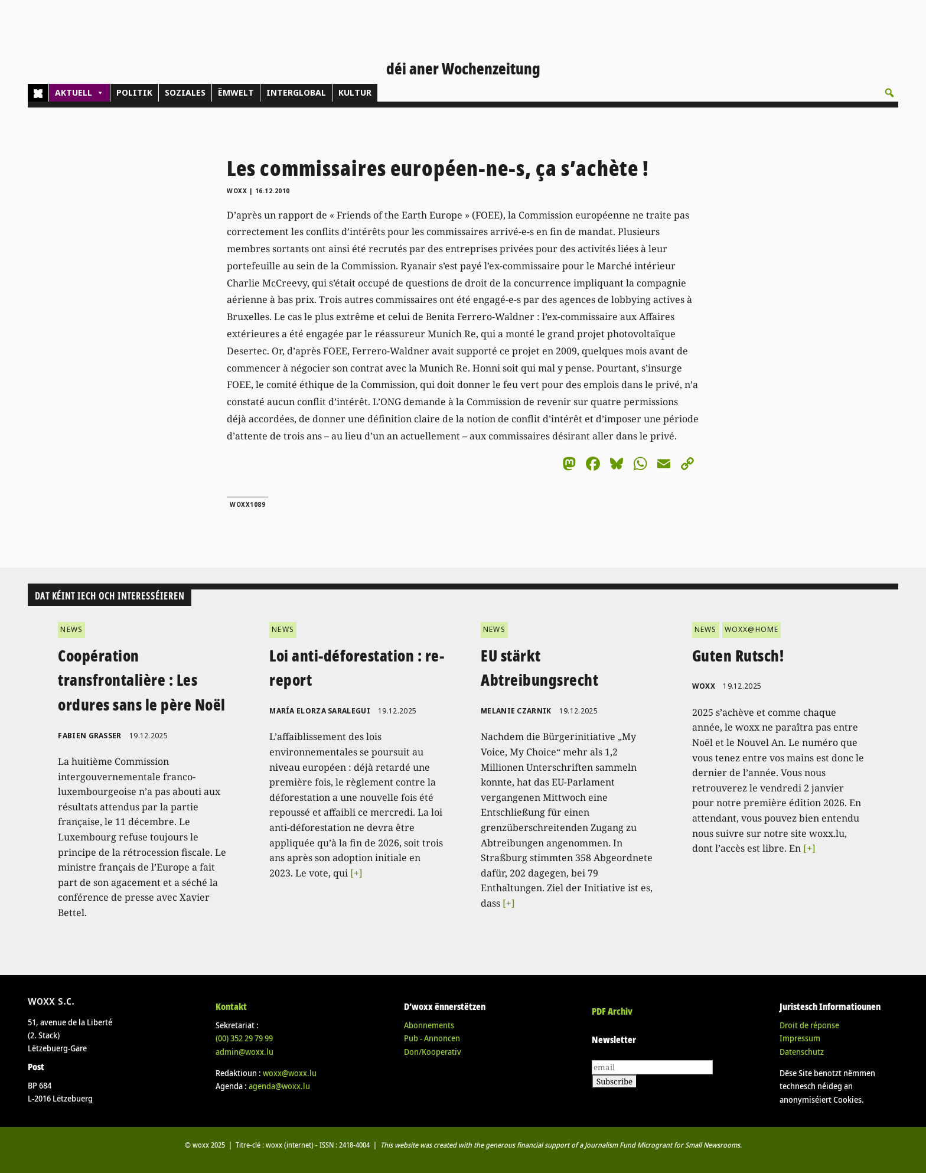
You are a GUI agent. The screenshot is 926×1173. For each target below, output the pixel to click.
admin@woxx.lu (244, 1051)
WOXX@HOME (752, 629)
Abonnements (429, 1025)
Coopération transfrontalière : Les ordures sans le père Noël (142, 680)
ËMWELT (236, 92)
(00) (244, 1038)
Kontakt (231, 1006)
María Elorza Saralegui (319, 711)
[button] (889, 93)
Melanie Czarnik (516, 711)
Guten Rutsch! (738, 655)
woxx (238, 191)
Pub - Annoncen (432, 1038)
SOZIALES (185, 92)
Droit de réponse (809, 1025)
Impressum (800, 1038)
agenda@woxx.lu (279, 1085)
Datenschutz (802, 1051)
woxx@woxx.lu (290, 1072)
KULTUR (354, 92)
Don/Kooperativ (432, 1051)
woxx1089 (247, 504)
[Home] (38, 93)
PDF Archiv (612, 1011)
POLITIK (134, 92)
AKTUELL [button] (79, 93)
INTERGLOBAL (296, 92)
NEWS (71, 629)
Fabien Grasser (89, 736)
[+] (356, 872)
